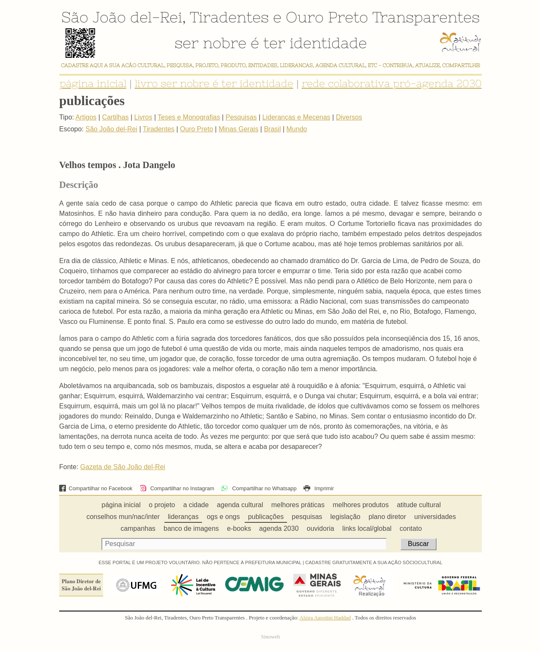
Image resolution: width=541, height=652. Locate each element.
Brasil (272, 129)
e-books (239, 528)
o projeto (162, 504)
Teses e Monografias (189, 117)
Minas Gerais (238, 129)
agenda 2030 (278, 528)
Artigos (86, 117)
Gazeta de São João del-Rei (122, 466)
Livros (143, 117)
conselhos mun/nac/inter (122, 516)
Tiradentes (229, 16)
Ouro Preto (327, 16)
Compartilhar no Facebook (95, 488)
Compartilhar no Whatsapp (258, 488)
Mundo (297, 129)
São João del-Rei (121, 16)
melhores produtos (361, 504)
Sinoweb (270, 637)
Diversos (349, 117)
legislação (346, 516)
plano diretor (387, 516)
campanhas (138, 528)
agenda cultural (240, 504)
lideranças (183, 516)
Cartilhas (115, 117)
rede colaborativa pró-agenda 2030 (392, 83)
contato (411, 528)
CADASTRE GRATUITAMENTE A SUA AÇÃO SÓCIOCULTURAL (374, 562)
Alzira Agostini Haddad (325, 618)
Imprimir (318, 488)
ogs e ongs (223, 516)
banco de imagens (191, 528)
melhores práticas (298, 504)
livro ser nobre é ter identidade (214, 83)
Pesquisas (241, 117)
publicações (266, 516)
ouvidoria (320, 528)
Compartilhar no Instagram (176, 488)
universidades (435, 516)
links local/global (367, 528)
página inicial (93, 83)
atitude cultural (419, 504)
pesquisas (307, 516)
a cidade (196, 504)
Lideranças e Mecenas (296, 117)
